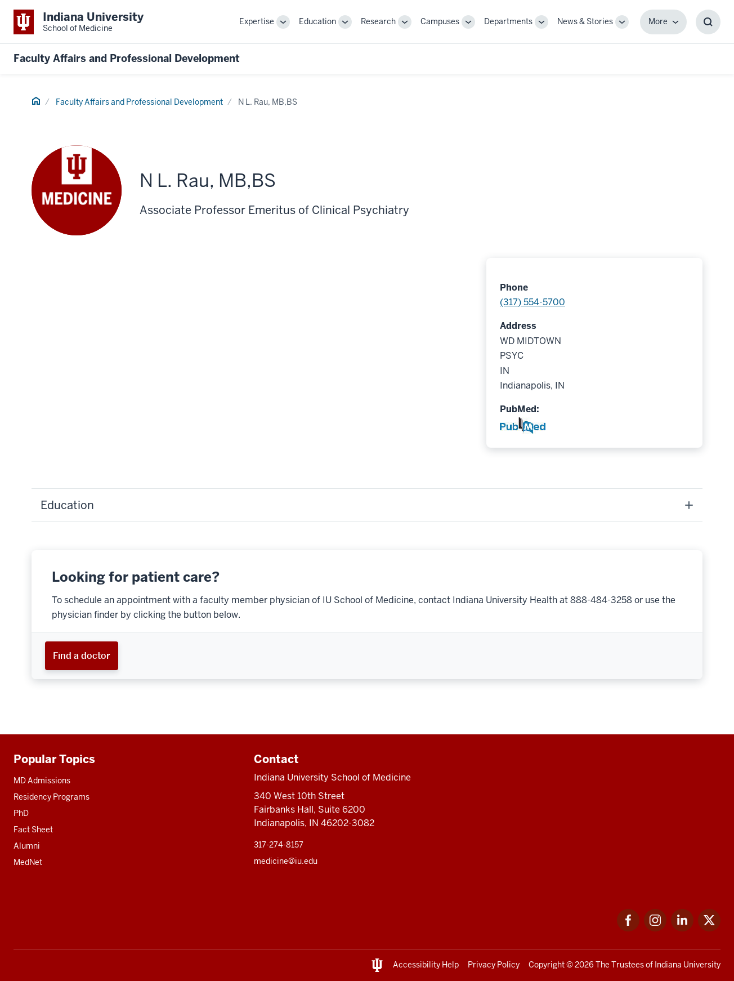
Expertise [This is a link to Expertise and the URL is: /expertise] (256, 21)
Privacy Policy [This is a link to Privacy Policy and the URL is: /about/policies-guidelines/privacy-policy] (494, 965)
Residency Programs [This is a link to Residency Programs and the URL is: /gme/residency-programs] (51, 797)
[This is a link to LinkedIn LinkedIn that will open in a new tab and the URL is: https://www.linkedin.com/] (682, 928)
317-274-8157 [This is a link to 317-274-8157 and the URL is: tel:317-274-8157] (278, 845)
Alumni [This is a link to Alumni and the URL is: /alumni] (27, 846)
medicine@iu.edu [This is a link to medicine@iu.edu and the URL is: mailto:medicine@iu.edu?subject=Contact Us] (285, 861)
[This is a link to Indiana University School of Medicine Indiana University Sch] (79, 21)
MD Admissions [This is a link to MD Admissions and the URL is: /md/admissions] (42, 780)
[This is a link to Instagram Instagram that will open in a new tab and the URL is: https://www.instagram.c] (655, 928)
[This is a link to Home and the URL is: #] (36, 102)
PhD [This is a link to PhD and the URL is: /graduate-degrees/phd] (21, 813)
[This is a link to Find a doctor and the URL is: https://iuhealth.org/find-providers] (81, 655)
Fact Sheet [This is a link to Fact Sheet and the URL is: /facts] (33, 829)
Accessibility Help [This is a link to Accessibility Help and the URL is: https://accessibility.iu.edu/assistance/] (426, 965)
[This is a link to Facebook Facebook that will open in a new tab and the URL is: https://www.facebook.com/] (628, 928)
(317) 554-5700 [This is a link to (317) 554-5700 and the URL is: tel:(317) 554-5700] (532, 302)
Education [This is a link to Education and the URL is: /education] (317, 21)
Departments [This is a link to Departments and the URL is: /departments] (508, 21)
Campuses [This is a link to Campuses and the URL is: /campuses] (439, 21)
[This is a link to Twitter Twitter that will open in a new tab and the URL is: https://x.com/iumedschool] (709, 928)
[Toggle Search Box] (708, 22)
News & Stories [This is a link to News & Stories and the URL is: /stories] (585, 21)
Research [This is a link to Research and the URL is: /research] (378, 21)
